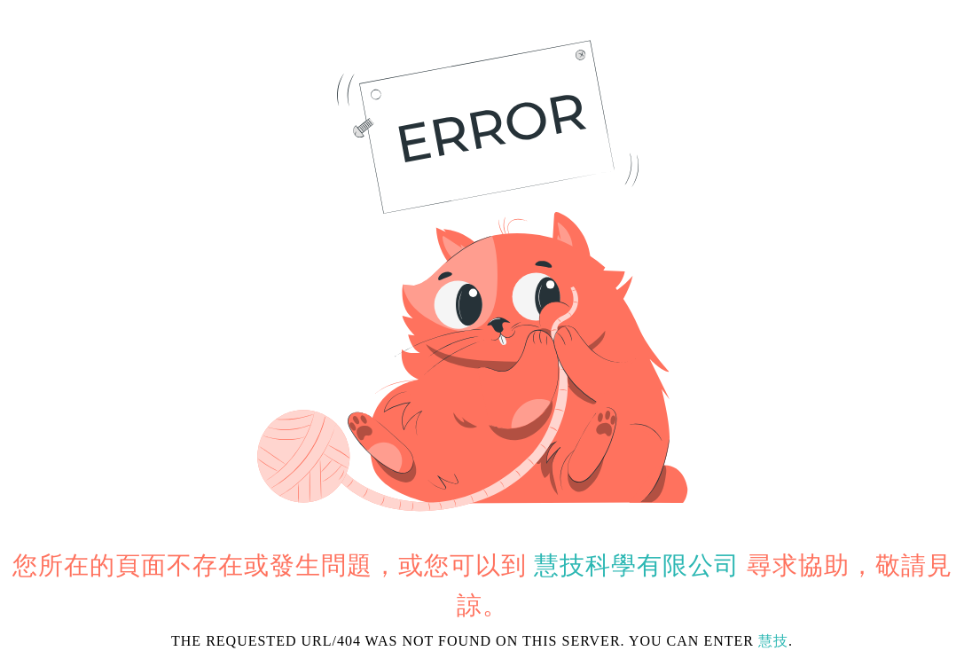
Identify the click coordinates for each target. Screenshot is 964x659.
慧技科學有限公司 (637, 565)
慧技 (773, 640)
